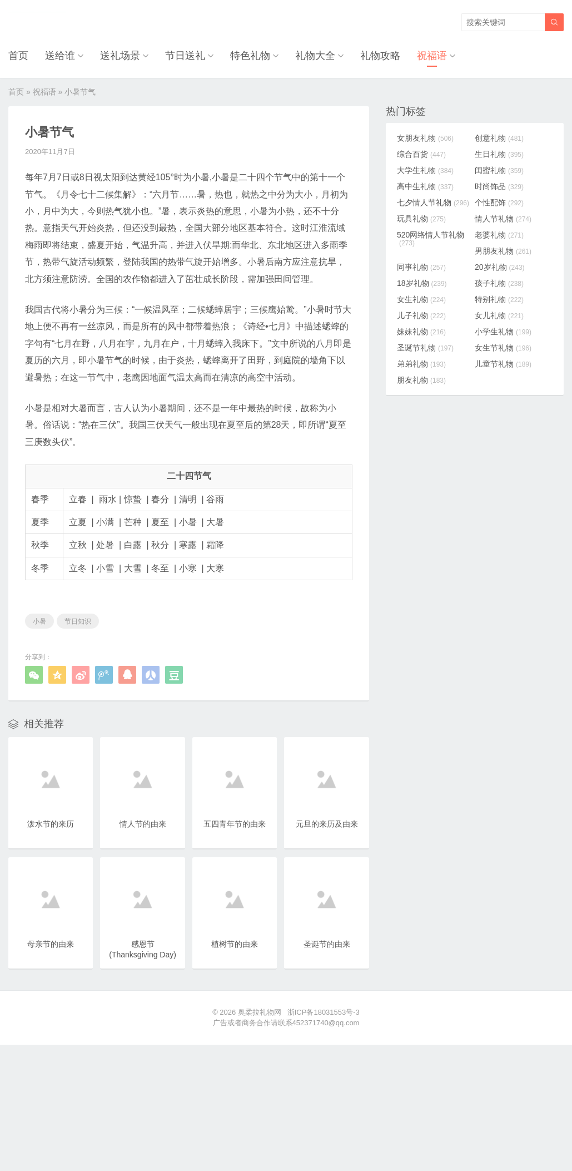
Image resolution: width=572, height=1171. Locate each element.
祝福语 (432, 55)
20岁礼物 (500, 267)
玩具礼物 (421, 219)
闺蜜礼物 (499, 170)
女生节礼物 (503, 348)
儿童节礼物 (503, 364)
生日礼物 (499, 154)
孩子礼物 (499, 283)
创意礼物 (499, 138)
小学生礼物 (503, 331)
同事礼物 (421, 267)
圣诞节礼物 (425, 348)
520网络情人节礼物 (430, 238)
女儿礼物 (499, 315)
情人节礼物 (503, 219)
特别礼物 (499, 299)
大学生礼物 (425, 170)
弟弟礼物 (421, 364)
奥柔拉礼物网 (259, 1012)
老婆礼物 (499, 235)
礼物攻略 (380, 55)
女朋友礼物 (425, 138)
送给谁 (60, 55)
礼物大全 (315, 55)
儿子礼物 (421, 315)
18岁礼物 (422, 283)
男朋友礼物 (503, 251)
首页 (18, 55)
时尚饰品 (499, 186)
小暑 (39, 621)
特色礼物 (250, 55)
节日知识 (77, 621)
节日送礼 (185, 55)
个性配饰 (499, 202)
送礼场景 (120, 55)
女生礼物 (421, 299)
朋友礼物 (421, 380)
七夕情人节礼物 (433, 202)
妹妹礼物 (421, 331)
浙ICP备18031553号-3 (323, 1012)
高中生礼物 (425, 186)
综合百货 (421, 154)
